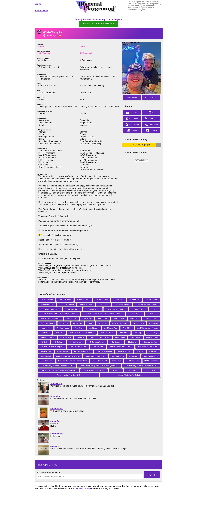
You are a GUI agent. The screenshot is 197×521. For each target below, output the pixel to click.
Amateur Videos (63, 328)
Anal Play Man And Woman (147, 328)
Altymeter (55, 396)
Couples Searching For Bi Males (68, 356)
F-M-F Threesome (46, 361)
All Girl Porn (77, 323)
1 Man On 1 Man (83, 300)
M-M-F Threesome (151, 361)
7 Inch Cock (135, 314)
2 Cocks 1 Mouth (151, 300)
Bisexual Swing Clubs (82, 351)
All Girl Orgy (63, 323)
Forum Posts (151, 118)
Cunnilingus (133, 356)
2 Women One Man (50, 309)
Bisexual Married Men (78, 347)
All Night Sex (153, 323)
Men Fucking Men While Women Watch (57, 366)
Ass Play (138, 333)
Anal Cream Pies (110, 328)
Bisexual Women (124, 351)
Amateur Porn (46, 328)
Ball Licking (152, 333)
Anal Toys (123, 333)
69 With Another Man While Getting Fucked (59, 314)
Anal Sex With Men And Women (81, 333)
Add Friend (151, 124)
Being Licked (120, 337)
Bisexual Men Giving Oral (147, 347)
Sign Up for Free (83, 488)
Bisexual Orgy (46, 351)
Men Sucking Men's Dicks (94, 370)
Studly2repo (56, 383)
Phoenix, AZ (52, 35)
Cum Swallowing (117, 356)
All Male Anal (102, 323)
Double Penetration (151, 356)
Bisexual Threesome (104, 351)
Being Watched (151, 337)
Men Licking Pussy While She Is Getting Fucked (99, 366)
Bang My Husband (47, 337)
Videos (132, 130)
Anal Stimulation (107, 333)
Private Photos (151, 97)
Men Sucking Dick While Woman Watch (141, 366)
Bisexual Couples (150, 342)
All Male (90, 323)
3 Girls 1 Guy (73, 309)
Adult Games (71, 319)
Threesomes (132, 370)
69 (154, 309)
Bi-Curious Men (76, 342)
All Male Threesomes (120, 323)
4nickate (54, 446)
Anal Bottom (93, 328)
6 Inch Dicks (138, 309)
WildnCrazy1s (52, 32)
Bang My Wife (65, 337)
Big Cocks (132, 342)
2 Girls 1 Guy (103, 304)
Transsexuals (151, 370)
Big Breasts (116, 342)
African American (151, 319)
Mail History (132, 124)
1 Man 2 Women (65, 300)
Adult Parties (102, 319)
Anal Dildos (127, 328)
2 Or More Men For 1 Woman (146, 304)
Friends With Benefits (100, 361)
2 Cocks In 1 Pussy (66, 304)
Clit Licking (153, 351)
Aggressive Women (47, 323)
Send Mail (132, 112)
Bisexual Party (62, 351)
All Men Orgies (138, 323)
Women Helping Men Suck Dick (68, 375)
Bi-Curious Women (97, 342)
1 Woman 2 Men (101, 300)
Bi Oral (44, 342)
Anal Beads (79, 328)
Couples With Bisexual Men (96, 356)
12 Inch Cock (134, 300)
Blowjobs (140, 351)
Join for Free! (41, 10)
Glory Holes (116, 361)
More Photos (132, 97)
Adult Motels (87, 319)
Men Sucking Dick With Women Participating (58, 370)
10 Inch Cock (118, 300)
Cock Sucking (45, 356)
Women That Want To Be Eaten (130, 375)
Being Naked (135, 337)
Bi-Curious (59, 342)
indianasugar (56, 409)
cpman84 (54, 421)
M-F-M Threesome (133, 361)
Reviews (151, 130)
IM (151, 112)
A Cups (152, 314)
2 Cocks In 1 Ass (47, 304)
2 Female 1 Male (86, 304)
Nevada (115, 370)
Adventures (134, 319)
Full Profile (132, 118)
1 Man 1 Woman (47, 300)
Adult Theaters (118, 319)
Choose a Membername (48, 472)
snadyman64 (56, 434)
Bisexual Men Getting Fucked (120, 347)
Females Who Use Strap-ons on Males (72, 361)
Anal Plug (45, 333)
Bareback (80, 337)
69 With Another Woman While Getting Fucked (103, 314)
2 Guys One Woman (122, 304)
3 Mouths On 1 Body (116, 309)
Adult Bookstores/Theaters (50, 319)
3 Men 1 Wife (93, 309)
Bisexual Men (98, 347)
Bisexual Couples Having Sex (52, 347)
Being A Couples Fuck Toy (99, 337)
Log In (38, 4)
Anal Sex (59, 333)
